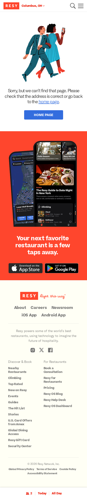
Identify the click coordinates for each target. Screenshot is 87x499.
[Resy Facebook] (50, 350)
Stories (13, 414)
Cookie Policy (67, 469)
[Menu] (80, 5)
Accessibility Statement (42, 473)
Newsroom (62, 308)
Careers (39, 308)
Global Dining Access (18, 432)
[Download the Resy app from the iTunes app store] (26, 268)
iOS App (29, 315)
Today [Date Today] (42, 493)
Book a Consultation (53, 370)
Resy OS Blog (53, 394)
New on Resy (17, 390)
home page (49, 101)
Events (13, 396)
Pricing (49, 388)
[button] (73, 5)
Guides (13, 402)
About (20, 308)
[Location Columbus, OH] (33, 5)
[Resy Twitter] (41, 350)
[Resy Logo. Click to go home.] (11, 5)
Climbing (14, 378)
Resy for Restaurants (53, 380)
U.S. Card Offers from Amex (20, 422)
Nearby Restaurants (17, 370)
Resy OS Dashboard (58, 406)
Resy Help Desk (55, 400)
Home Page (43, 115)
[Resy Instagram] (32, 350)
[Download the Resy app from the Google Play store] (62, 268)
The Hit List (16, 408)
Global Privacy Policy (21, 469)
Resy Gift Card (18, 440)
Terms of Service (46, 469)
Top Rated (15, 384)
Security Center (20, 446)
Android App (53, 315)
